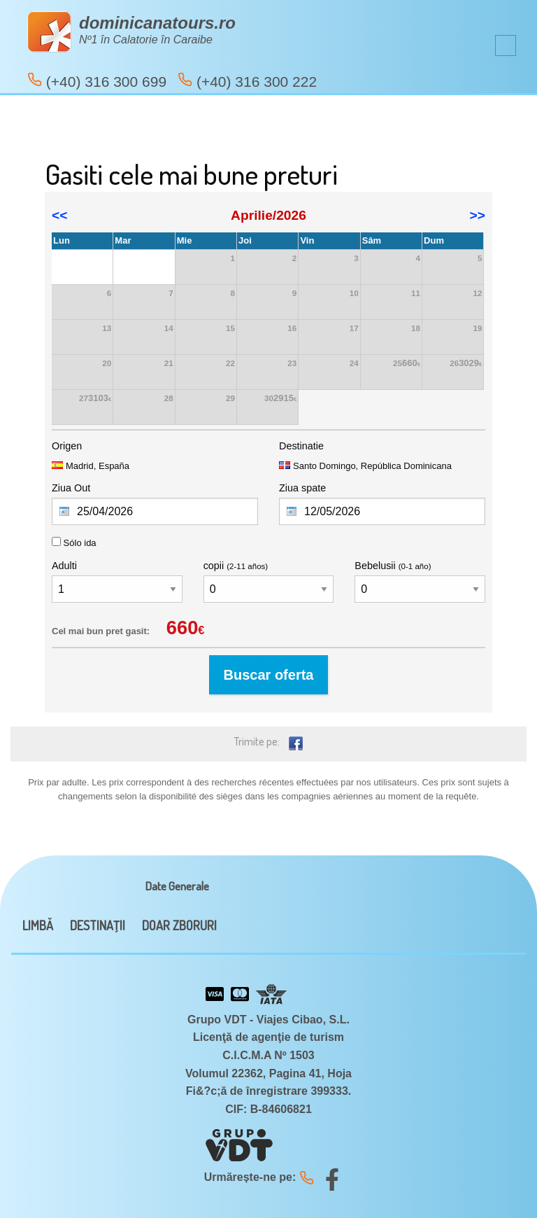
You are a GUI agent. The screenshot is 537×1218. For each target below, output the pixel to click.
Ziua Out (71, 487)
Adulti (64, 565)
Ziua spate (302, 487)
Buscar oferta (269, 674)
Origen (67, 445)
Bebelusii (393, 565)
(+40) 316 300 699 (96, 81)
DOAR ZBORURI (179, 925)
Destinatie (301, 445)
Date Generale (177, 885)
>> (477, 215)
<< (59, 215)
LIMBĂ (37, 925)
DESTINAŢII (97, 925)
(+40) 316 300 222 (247, 81)
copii (235, 565)
